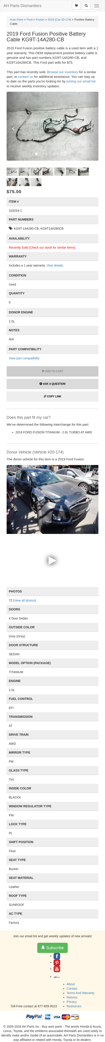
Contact (72, 988)
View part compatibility (24, 358)
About (71, 984)
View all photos (24, 600)
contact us (25, 76)
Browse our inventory (62, 72)
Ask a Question (52, 383)
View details (55, 265)
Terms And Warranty (80, 993)
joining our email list (81, 81)
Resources (74, 1006)
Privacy (72, 1002)
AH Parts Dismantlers (22, 6)
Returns (72, 997)
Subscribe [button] (52, 947)
